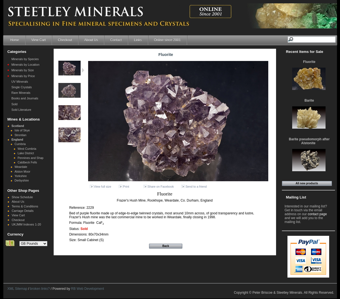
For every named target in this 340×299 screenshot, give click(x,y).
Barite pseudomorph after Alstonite (309, 141)
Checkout (65, 40)
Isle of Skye (22, 130)
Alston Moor (22, 171)
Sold (14, 104)
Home (14, 40)
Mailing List (296, 197)
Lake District (26, 153)
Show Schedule (22, 197)
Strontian (20, 135)
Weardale (20, 166)
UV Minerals (19, 81)
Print (126, 186)
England (17, 139)
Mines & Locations (24, 119)
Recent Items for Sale (304, 52)
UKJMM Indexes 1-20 (26, 224)
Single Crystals (21, 87)
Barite (309, 100)
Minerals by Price (23, 76)
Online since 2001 (167, 40)
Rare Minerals (20, 92)
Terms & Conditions (25, 206)
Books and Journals (24, 98)
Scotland (17, 126)
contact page (317, 214)
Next (83, 70)
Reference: (77, 208)
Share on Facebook (161, 186)
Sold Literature (21, 109)
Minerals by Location (25, 64)
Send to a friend (196, 186)
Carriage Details (23, 210)
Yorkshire (20, 176)
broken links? (40, 289)
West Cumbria (27, 148)
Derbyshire (21, 180)
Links (138, 40)
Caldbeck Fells (27, 162)
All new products (307, 183)
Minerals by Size (22, 70)
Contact (115, 40)
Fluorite (309, 62)
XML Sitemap (18, 289)
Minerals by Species (25, 59)
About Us (91, 40)
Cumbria (20, 144)
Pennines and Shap (30, 158)
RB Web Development (87, 289)
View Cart (38, 40)
